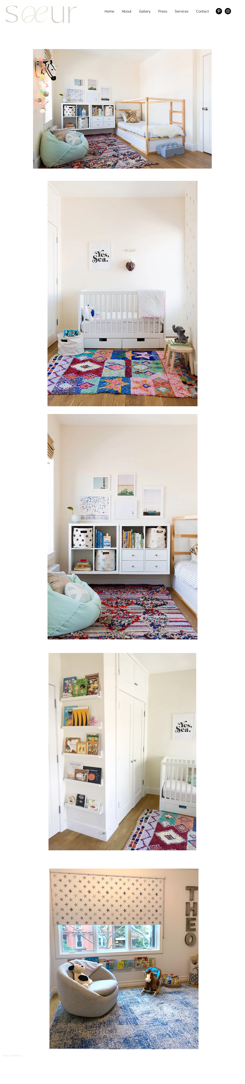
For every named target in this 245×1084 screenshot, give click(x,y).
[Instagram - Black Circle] (228, 11)
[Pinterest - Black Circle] (219, 11)
